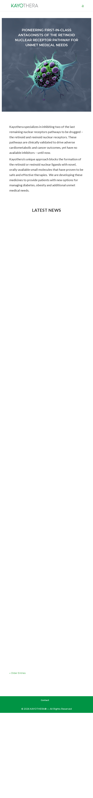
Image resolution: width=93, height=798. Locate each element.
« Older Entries (17, 673)
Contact (45, 700)
